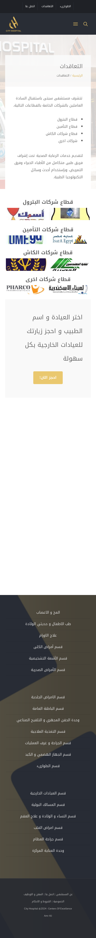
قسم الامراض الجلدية (48, 697)
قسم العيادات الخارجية (48, 793)
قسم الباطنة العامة (48, 708)
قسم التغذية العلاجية (48, 731)
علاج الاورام (48, 635)
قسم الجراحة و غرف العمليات (48, 743)
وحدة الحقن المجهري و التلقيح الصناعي (48, 720)
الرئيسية (77, 75)
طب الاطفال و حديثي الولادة (48, 623)
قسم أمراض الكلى (48, 646)
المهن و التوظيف (33, 894)
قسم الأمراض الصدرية (48, 669)
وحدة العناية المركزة (48, 850)
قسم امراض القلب (48, 827)
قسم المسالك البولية (48, 804)
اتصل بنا (49, 894)
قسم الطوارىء (48, 766)
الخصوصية (58, 901)
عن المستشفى (64, 894)
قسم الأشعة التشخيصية (48, 658)
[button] (75, 24)
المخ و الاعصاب (48, 612)
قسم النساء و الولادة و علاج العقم (48, 816)
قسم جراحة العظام (48, 839)
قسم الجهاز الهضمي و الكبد (48, 754)
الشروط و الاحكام (41, 901)
